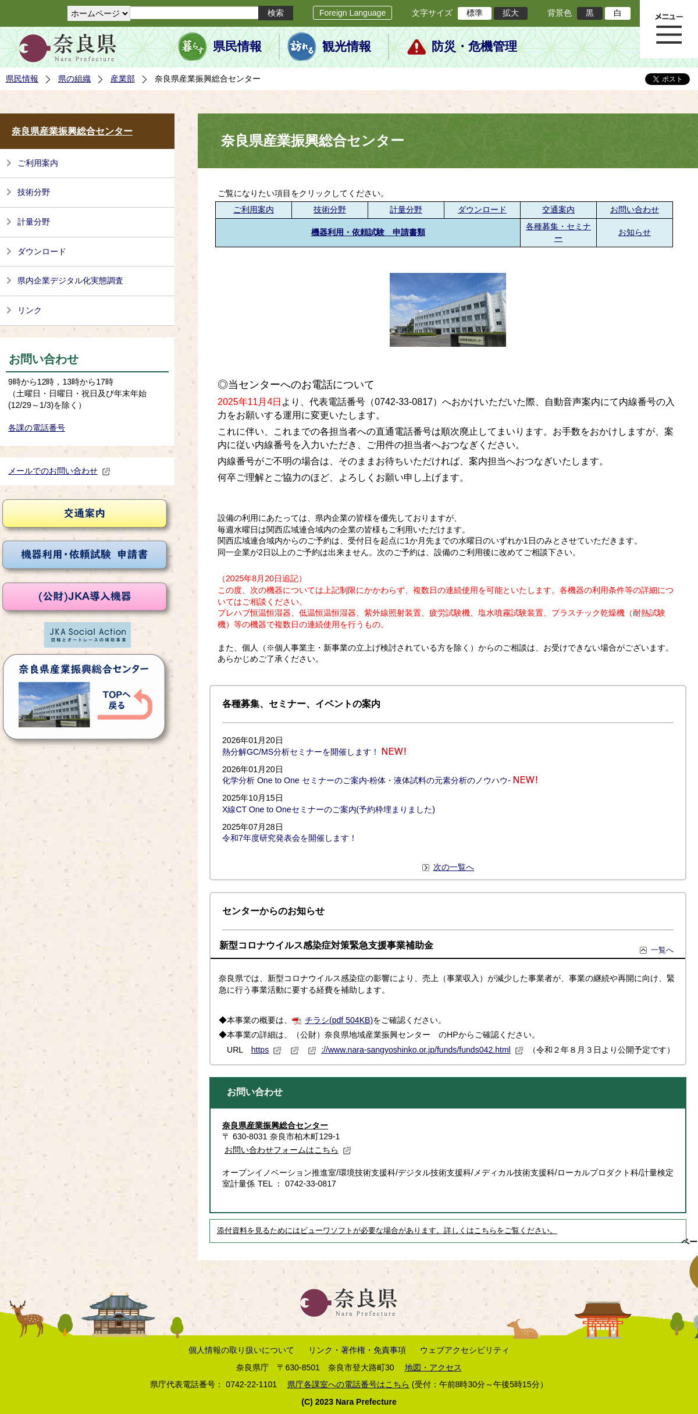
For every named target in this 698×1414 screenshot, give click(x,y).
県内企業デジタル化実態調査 (70, 280)
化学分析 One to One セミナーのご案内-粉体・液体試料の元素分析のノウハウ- (366, 780)
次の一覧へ (453, 867)
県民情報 (237, 47)
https (266, 1049)
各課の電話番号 (36, 427)
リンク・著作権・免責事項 (357, 1350)
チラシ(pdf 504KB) (339, 1020)
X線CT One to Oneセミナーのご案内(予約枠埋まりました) (328, 809)
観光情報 (346, 47)
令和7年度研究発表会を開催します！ (289, 838)
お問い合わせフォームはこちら (288, 1149)
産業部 (123, 78)
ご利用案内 (37, 163)
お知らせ (634, 232)
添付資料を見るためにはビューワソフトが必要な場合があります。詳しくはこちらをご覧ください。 (387, 1231)
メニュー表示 (669, 29)
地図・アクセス (433, 1367)
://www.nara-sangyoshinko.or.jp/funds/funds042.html (422, 1049)
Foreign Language (352, 12)
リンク (29, 310)
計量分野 (33, 221)
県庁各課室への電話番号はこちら (348, 1384)
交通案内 (558, 209)
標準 (474, 12)
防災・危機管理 (474, 47)
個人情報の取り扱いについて (241, 1350)
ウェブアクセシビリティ (465, 1350)
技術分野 (33, 192)
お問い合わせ (634, 209)
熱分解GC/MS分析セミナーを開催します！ (300, 751)
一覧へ (662, 950)
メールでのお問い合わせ (59, 470)
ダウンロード (41, 251)
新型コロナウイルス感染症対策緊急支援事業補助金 (326, 945)
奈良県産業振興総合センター (72, 131)
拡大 (511, 12)
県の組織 (74, 78)
